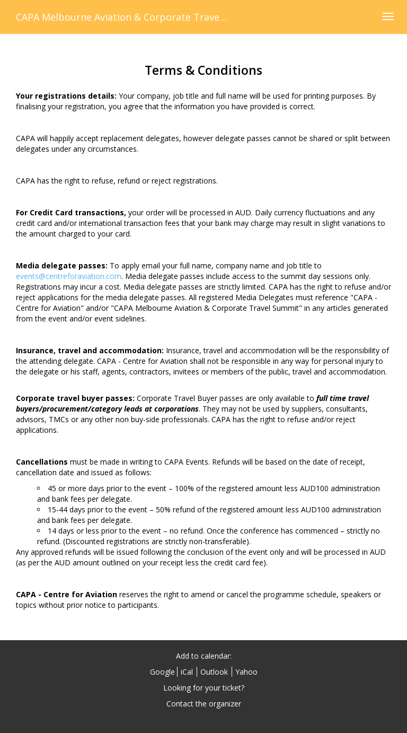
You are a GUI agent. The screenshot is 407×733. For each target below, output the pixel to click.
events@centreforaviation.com (68, 276)
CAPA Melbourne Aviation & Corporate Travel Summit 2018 (150, 17)
